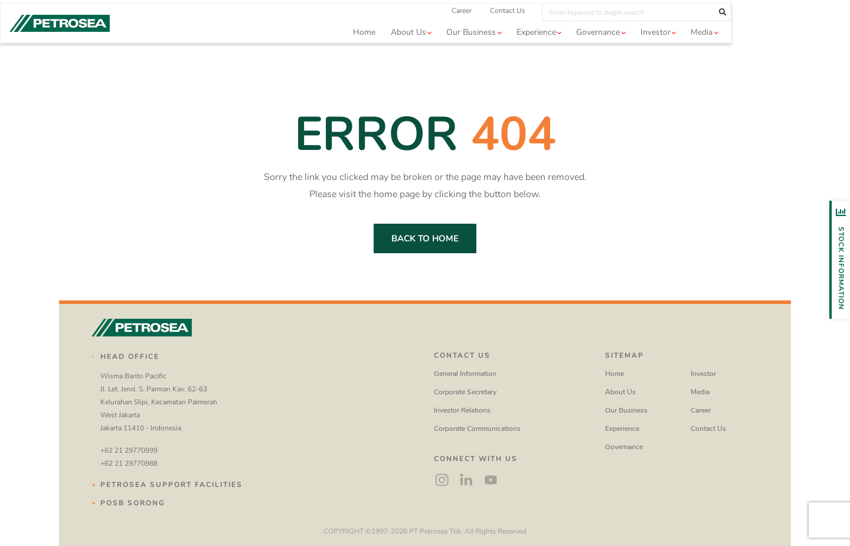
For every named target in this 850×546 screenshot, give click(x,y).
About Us (620, 392)
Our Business (626, 410)
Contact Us (566, 27)
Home (423, 49)
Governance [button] (657, 49)
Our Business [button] (530, 49)
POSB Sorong (132, 503)
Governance (624, 447)
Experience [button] (595, 49)
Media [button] (760, 49)
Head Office (129, 356)
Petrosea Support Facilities (171, 484)
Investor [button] (714, 49)
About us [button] (467, 49)
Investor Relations (462, 410)
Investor (703, 373)
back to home (425, 238)
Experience (622, 428)
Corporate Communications (477, 428)
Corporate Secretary (465, 392)
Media (700, 392)
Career (521, 27)
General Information (465, 373)
